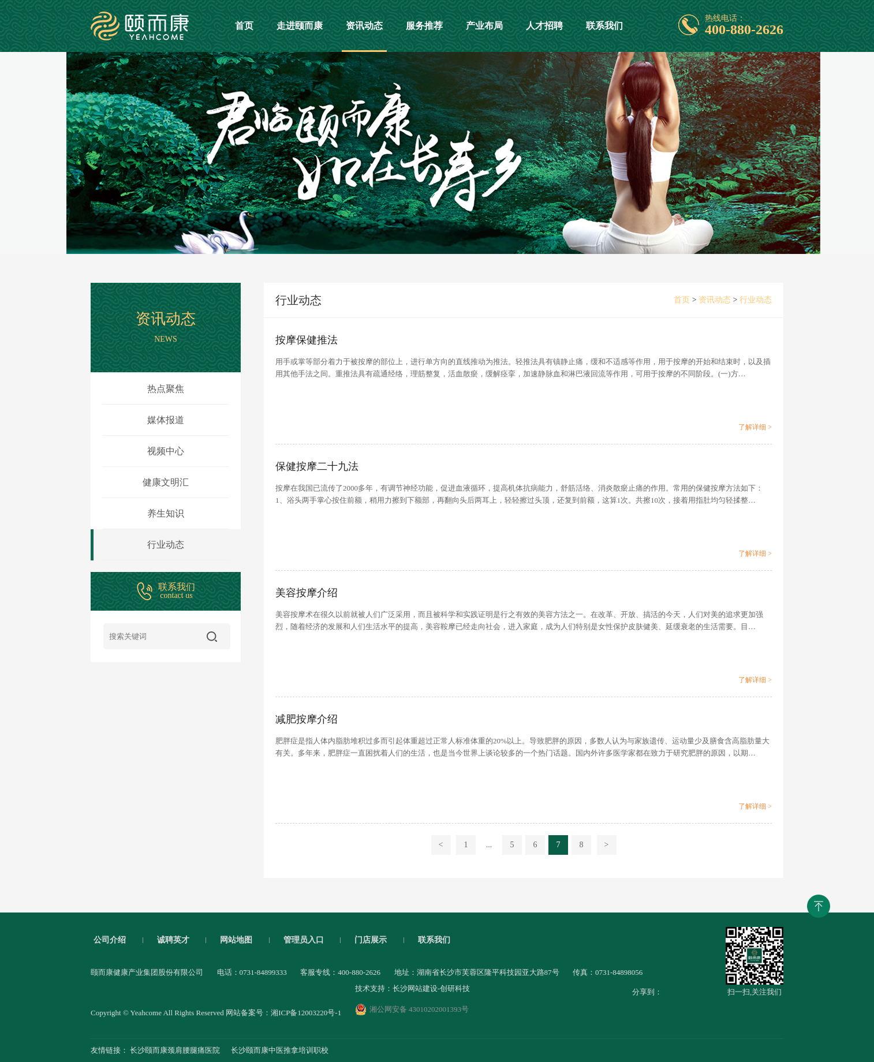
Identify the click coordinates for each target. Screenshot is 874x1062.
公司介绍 (110, 940)
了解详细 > (755, 427)
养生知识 (165, 513)
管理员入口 (303, 940)
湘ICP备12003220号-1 (306, 1012)
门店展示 (370, 940)
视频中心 (165, 451)
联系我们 (604, 26)
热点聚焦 (165, 389)
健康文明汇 (166, 482)
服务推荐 (424, 26)
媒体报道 (165, 420)
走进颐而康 (300, 26)
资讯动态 (364, 36)
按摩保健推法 (306, 340)
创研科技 (455, 988)
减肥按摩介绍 (306, 719)
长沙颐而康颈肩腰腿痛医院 (175, 1050)
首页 (244, 26)
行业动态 (137, 544)
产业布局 (484, 26)
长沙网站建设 (415, 988)
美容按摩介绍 (306, 593)
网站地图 (236, 940)
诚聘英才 (173, 940)
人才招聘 (544, 26)
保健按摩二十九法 (316, 466)
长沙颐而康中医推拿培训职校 (279, 1050)
